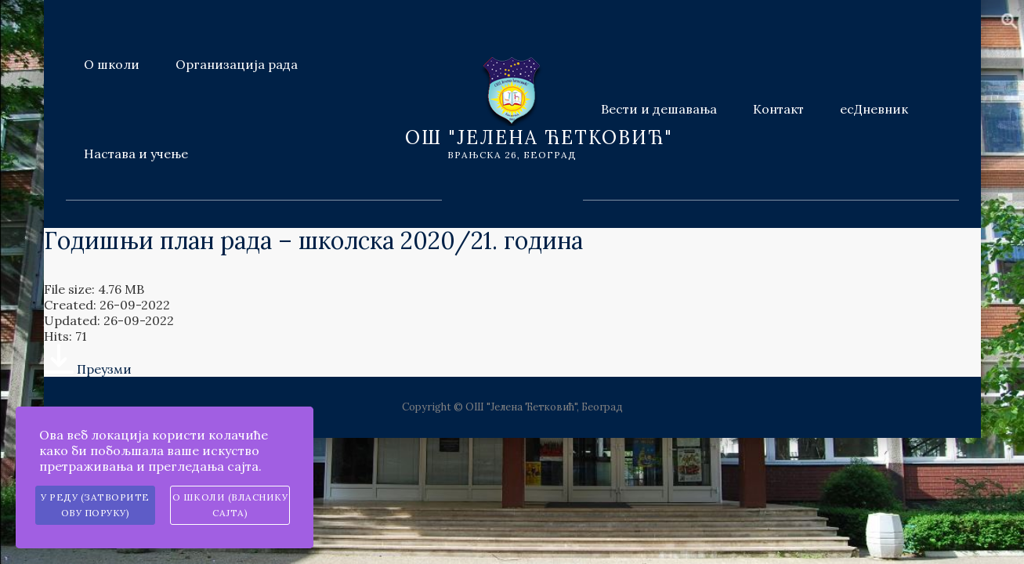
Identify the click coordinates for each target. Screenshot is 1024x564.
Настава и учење (136, 153)
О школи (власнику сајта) (230, 505)
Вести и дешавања (659, 109)
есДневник (874, 109)
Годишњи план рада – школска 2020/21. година (313, 240)
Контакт (778, 109)
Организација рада (236, 64)
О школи (111, 64)
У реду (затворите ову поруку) (95, 505)
